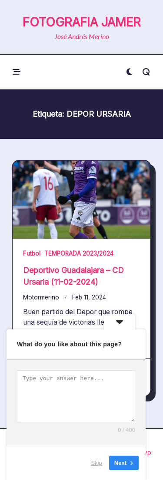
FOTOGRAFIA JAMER (82, 22)
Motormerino (41, 297)
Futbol (31, 253)
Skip (96, 462)
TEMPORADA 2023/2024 (78, 253)
